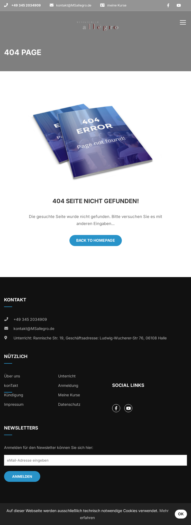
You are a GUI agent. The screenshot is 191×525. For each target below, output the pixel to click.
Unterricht (67, 376)
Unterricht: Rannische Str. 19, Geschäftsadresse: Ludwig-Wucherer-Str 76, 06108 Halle (90, 338)
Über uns (12, 376)
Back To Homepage (95, 240)
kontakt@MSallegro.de (73, 5)
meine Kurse (116, 5)
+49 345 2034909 (26, 5)
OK (181, 514)
